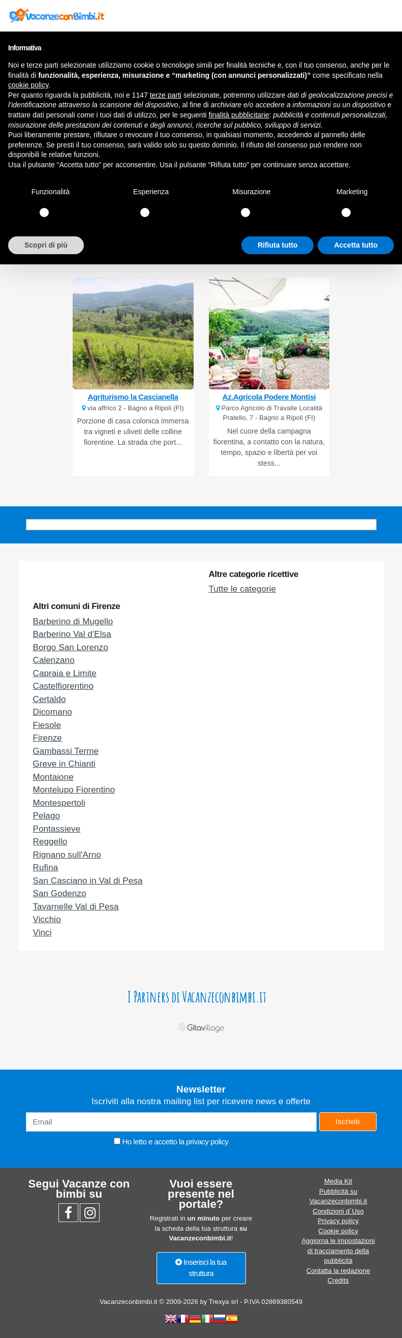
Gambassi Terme (66, 751)
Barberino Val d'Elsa (72, 634)
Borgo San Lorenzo (70, 647)
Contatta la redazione (338, 1270)
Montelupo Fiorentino (74, 790)
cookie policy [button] (28, 85)
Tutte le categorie (242, 589)
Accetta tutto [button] (356, 245)
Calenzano (54, 660)
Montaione (53, 777)
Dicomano (52, 712)
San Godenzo (59, 893)
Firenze (47, 738)
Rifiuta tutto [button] (278, 245)
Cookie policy (338, 1231)
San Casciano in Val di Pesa (88, 881)
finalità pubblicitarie (239, 115)
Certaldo (49, 699)
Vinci (42, 932)
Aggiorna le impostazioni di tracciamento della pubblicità (338, 1250)
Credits (338, 1280)
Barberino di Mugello (73, 621)
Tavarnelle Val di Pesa (76, 906)
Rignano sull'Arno (67, 855)
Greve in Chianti (64, 764)
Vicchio (47, 919)
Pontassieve (57, 829)
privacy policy (207, 1141)
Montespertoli (59, 803)
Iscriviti (347, 1121)
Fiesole (47, 725)
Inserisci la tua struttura (200, 1268)
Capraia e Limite (65, 673)
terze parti (165, 95)
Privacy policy (338, 1221)
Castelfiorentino (63, 686)
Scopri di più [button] (46, 245)
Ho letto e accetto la (171, 1141)
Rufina (45, 867)
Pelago (46, 815)
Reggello (50, 841)
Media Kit (338, 1181)
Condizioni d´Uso (338, 1211)
